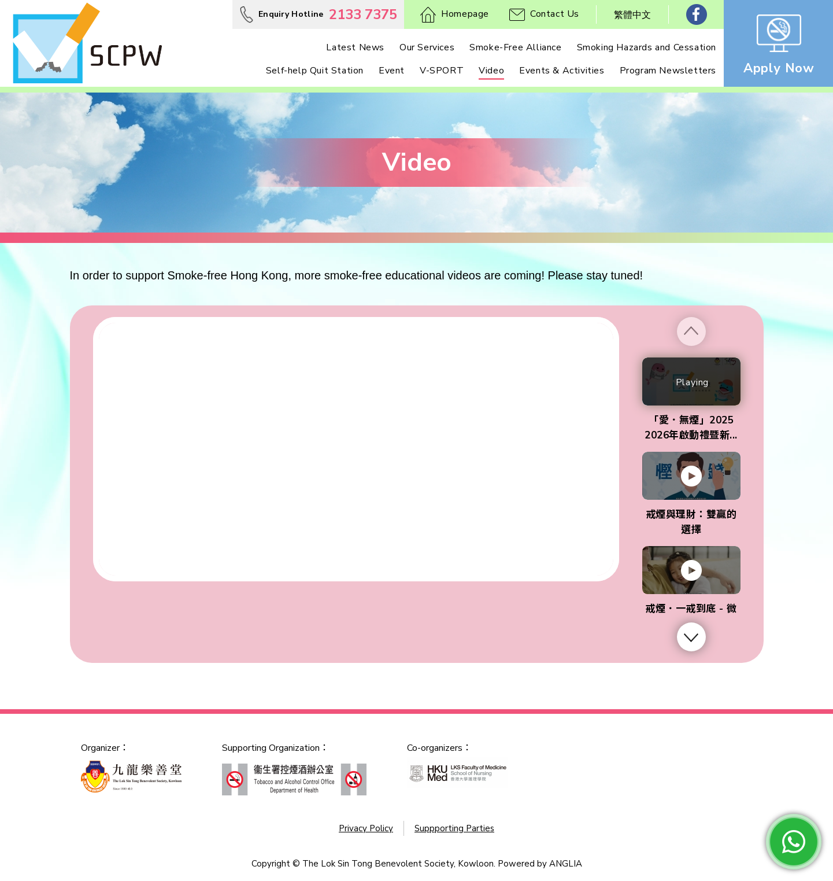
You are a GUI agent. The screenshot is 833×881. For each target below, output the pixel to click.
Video (491, 70)
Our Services (426, 47)
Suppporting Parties (454, 828)
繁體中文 (632, 15)
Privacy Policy (366, 828)
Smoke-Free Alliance (515, 47)
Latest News (355, 47)
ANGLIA (565, 863)
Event (392, 70)
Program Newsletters (668, 70)
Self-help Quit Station (315, 70)
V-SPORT (442, 70)
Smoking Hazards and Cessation (646, 47)
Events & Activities (561, 70)
